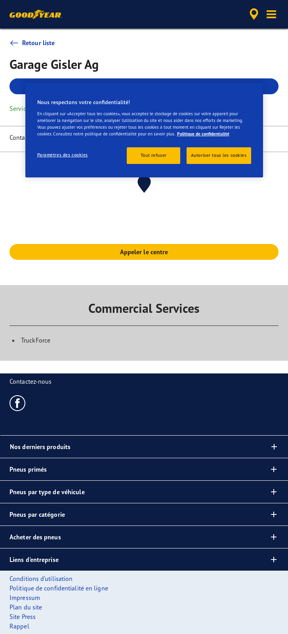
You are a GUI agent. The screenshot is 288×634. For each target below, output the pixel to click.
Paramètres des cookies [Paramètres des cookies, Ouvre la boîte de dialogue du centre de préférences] (62, 155)
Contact (20, 137)
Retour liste (32, 43)
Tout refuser (154, 155)
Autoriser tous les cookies (219, 155)
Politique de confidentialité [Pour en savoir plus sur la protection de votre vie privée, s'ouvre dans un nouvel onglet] (203, 134)
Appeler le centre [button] (144, 252)
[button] (271, 14)
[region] (144, 130)
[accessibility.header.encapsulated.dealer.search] (254, 14)
